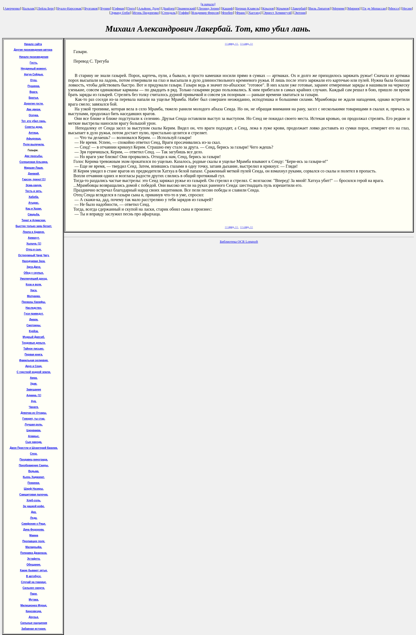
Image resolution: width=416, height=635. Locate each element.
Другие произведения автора (33, 49)
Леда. (33, 517)
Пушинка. (34, 86)
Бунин (105, 8)
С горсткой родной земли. (34, 372)
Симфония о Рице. (33, 523)
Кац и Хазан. (34, 208)
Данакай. (34, 173)
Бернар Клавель (247, 8)
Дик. (34, 512)
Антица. (34, 132)
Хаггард (255, 13)
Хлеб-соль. (34, 500)
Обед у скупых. (34, 272)
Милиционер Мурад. (33, 605)
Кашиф (227, 8)
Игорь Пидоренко (146, 13)
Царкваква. (34, 430)
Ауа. (34, 401)
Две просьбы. (34, 156)
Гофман (118, 8)
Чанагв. (34, 407)
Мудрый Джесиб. (34, 337)
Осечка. (34, 115)
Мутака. (34, 599)
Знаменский (186, 8)
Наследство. (33, 307)
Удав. (33, 383)
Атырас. (33, 202)
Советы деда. (34, 126)
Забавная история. (33, 628)
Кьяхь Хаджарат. (34, 477)
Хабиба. (34, 196)
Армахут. (34, 237)
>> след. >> (246, 43)
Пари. (33, 593)
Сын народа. (33, 442)
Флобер (227, 13)
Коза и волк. (34, 284)
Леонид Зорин (208, 8)
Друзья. (34, 617)
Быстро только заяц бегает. (34, 226)
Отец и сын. (34, 249)
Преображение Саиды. (34, 465)
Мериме (339, 8)
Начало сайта (33, 44)
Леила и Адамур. (34, 231)
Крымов (283, 8)
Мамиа (33, 535)
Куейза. (33, 331)
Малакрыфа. (33, 547)
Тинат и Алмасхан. (33, 220)
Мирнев (353, 8)
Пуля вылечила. (33, 144)
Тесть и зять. (33, 191)
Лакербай (299, 8)
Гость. (34, 62)
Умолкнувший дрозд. (33, 278)
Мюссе (394, 8)
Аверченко (12, 8)
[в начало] (208, 4)
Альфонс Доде (148, 8)
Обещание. (34, 564)
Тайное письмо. (33, 348)
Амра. (34, 377)
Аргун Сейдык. (33, 74)
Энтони (299, 13)
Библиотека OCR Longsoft (239, 241)
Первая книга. (34, 354)
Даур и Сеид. (33, 366)
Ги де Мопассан (374, 8)
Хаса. (33, 290)
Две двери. (34, 109)
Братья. (34, 97)
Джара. (33, 319)
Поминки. (34, 482)
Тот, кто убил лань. (33, 121)
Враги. (33, 91)
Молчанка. (34, 296)
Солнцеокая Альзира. (33, 161)
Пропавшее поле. (33, 541)
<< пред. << (232, 43)
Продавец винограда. (34, 459)
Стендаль (169, 13)
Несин (407, 8)
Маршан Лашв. (34, 167)
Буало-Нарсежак (69, 8)
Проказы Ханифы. (34, 302)
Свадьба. (34, 214)
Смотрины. (34, 325)
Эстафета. (33, 558)
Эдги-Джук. (34, 267)
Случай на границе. (33, 582)
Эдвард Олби (120, 13)
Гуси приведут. (34, 313)
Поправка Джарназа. (33, 552)
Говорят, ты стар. (33, 418)
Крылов (268, 8)
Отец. (33, 80)
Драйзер (168, 8)
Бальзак (28, 8)
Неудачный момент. (34, 68)
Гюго (131, 8)
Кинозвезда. (34, 611)
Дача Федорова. (33, 529)
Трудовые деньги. (34, 342)
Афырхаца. (33, 138)
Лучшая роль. (34, 424)
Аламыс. (33, 436)
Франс (240, 13)
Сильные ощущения (33, 622)
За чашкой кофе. (34, 506)
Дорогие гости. (34, 103)
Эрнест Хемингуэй (277, 13)
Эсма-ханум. (33, 185)
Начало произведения (33, 56)
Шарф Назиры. (34, 488)
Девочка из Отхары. (34, 412)
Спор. (33, 453)
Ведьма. (33, 471)
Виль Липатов (319, 8)
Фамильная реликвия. (33, 360)
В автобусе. (33, 576)
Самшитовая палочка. (33, 494)
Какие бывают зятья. (33, 570)
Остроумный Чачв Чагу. (33, 255)
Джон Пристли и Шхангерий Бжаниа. (34, 447)
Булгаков (91, 8)
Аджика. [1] (34, 395)
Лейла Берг (46, 8)
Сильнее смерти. (34, 587)
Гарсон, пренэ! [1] (33, 179)
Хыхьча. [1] (34, 243)
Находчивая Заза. (33, 261)
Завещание (34, 389)
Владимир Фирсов (205, 13)
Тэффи (184, 13)
